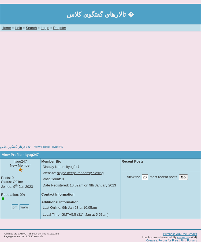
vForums (183, 237)
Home (6, 28)
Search (31, 28)
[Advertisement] (51, 90)
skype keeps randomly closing (80, 173)
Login (45, 28)
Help (18, 28)
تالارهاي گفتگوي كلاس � (15, 146)
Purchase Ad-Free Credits (180, 234)
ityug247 (20, 161)
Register (59, 28)
